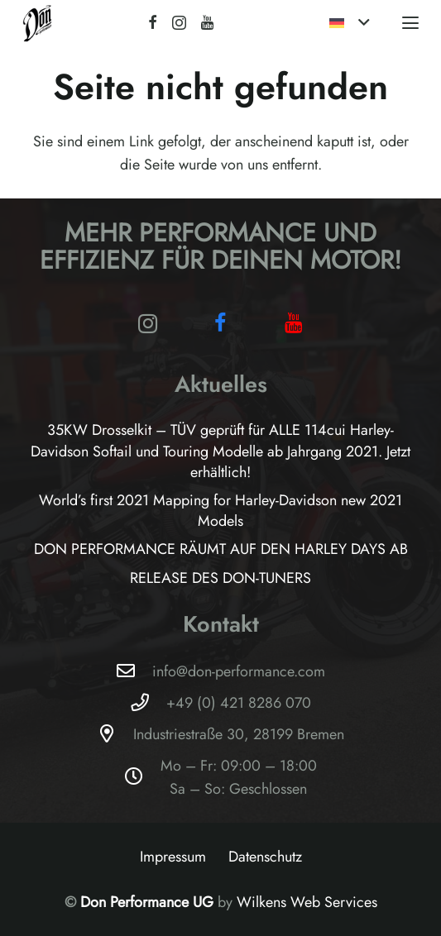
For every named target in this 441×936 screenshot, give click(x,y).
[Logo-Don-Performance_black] (37, 22)
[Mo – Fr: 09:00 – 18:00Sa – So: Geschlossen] (142, 777)
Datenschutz (265, 856)
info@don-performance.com (238, 671)
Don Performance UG (149, 902)
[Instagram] (179, 23)
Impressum (173, 856)
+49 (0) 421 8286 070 (238, 703)
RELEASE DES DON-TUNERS (220, 578)
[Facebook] (152, 22)
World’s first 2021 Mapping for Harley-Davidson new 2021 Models (220, 510)
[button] (349, 23)
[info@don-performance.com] (133, 671)
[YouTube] (207, 22)
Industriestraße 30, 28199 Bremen (238, 734)
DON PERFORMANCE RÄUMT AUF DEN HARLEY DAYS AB (221, 549)
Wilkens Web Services (307, 902)
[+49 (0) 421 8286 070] (147, 703)
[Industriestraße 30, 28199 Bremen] (114, 734)
